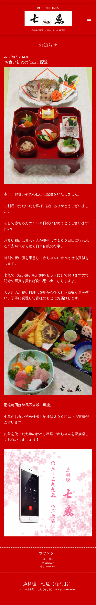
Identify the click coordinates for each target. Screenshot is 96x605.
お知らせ (48, 45)
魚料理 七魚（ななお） (48, 584)
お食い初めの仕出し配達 (26, 62)
